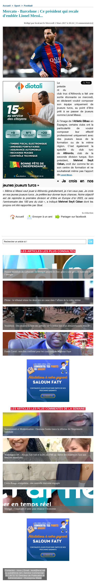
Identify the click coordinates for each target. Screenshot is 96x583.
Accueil (7, 5)
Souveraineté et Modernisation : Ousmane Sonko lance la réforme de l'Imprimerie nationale (43, 430)
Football (28, 5)
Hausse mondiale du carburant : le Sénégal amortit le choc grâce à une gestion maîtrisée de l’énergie (47, 273)
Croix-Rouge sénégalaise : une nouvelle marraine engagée (32, 483)
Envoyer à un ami (39, 216)
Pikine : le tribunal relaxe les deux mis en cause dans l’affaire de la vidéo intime (42, 300)
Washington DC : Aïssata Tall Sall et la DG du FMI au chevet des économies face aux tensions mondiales (45, 456)
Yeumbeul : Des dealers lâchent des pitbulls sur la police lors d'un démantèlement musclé (47, 326)
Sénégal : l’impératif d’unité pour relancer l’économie (30, 509)
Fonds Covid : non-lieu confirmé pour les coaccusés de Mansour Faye (37, 351)
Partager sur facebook (70, 216)
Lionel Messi (66, 175)
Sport (17, 5)
